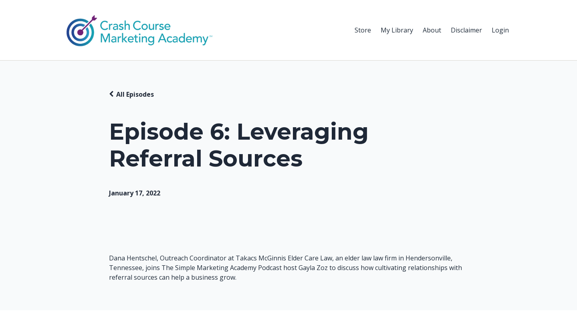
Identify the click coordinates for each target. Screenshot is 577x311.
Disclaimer (466, 30)
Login (500, 30)
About (432, 30)
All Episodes (135, 94)
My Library (397, 30)
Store (363, 30)
